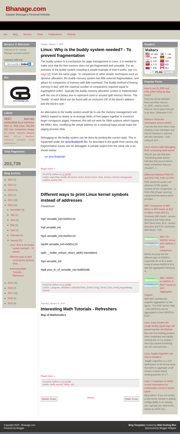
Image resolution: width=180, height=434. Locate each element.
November (15, 209)
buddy (64, 177)
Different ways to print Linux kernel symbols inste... (22, 260)
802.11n (17, 136)
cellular (12, 133)
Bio (5, 34)
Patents (71, 34)
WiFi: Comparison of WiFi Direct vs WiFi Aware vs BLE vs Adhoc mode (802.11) (158, 209)
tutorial (46, 290)
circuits (31, 140)
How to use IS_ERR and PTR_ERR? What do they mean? (157, 92)
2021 (10, 200)
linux (100, 177)
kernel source (91, 177)
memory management (122, 177)
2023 (10, 190)
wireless (29, 122)
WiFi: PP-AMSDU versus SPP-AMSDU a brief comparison (167, 244)
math (52, 384)
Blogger (20, 428)
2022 (10, 195)
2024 (10, 185)
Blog (15, 34)
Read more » (48, 168)
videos (67, 384)
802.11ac (19, 125)
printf (115, 287)
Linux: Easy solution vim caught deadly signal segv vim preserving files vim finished (159, 326)
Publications (55, 34)
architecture (9, 140)
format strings (93, 287)
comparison (20, 129)
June (12, 220)
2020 (10, 205)
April (12, 230)
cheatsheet (21, 140)
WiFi (7, 119)
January (14, 240)
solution (46, 180)
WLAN (30, 125)
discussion (72, 177)
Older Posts (131, 399)
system (54, 180)
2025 (10, 179)
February (15, 235)
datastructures (10, 143)
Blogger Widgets (168, 428)
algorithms (30, 136)
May (12, 225)
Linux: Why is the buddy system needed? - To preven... (22, 248)
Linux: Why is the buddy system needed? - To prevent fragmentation (86, 52)
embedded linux (13, 122)
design (30, 129)
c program (54, 287)
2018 (10, 288)
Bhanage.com (26, 8)
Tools (40, 34)
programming (126, 287)
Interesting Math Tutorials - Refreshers (18, 272)
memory (107, 177)
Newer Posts (49, 399)
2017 (10, 293)
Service (27, 34)
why (60, 180)
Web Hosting (164, 425)
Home (90, 397)
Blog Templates (136, 425)
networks (21, 133)
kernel (29, 119)
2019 (10, 283)
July (12, 215)
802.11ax (8, 129)
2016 (10, 298)
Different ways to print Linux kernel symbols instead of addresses (84, 197)
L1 (5, 133)
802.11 (8, 125)
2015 (10, 303)
